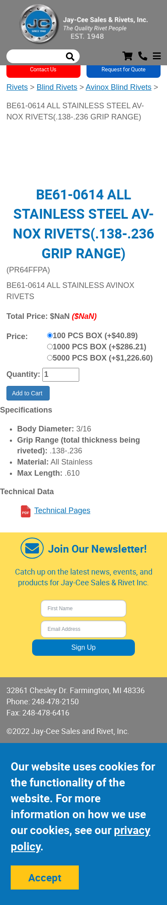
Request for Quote (123, 69)
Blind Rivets (57, 87)
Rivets (17, 87)
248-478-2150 (55, 701)
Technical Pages (62, 510)
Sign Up (84, 647)
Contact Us (43, 69)
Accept (44, 877)
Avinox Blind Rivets (119, 87)
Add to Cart (28, 393)
